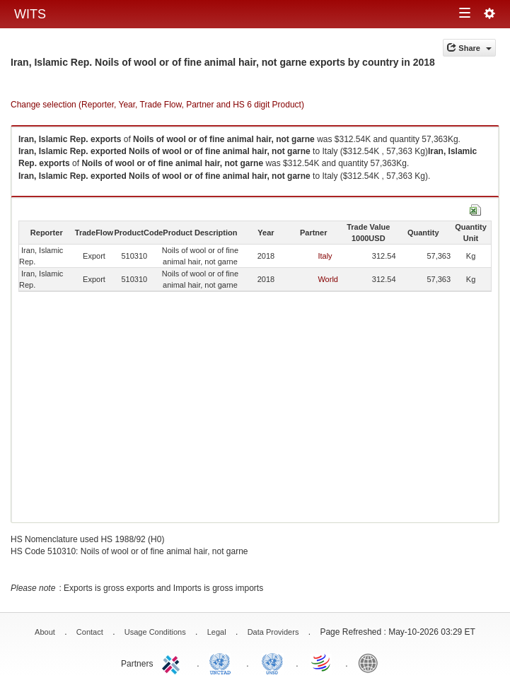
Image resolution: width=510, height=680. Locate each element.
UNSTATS (272, 662)
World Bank (371, 662)
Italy (325, 256)
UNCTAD (223, 662)
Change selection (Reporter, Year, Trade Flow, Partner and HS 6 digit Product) (157, 105)
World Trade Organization (322, 662)
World (328, 279)
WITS (30, 14)
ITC (173, 662)
